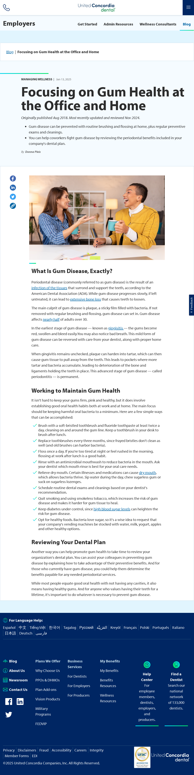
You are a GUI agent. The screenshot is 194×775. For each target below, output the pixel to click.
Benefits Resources (108, 683)
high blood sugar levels (112, 509)
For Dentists (77, 676)
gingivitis (116, 328)
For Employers (79, 685)
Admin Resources (118, 24)
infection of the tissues (49, 287)
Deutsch (25, 633)
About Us (14, 670)
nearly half (51, 319)
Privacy (9, 750)
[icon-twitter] (8, 716)
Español (9, 627)
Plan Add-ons (45, 689)
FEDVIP (41, 723)
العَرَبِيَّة (102, 627)
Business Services (75, 664)
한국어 (54, 627)
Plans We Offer (47, 661)
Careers (80, 750)
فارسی (41, 633)
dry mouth (147, 472)
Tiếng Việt (38, 627)
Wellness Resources (108, 698)
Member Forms (17, 755)
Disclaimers (27, 750)
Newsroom (15, 680)
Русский (86, 627)
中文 (22, 627)
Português (161, 627)
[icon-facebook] (8, 703)
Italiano (178, 627)
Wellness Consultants (158, 24)
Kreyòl (115, 627)
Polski (144, 627)
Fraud (43, 750)
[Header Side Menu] (188, 7)
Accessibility (61, 750)
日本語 (10, 633)
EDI (34, 755)
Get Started (87, 24)
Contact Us (15, 689)
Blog (187, 24)
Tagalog (69, 627)
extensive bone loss (85, 299)
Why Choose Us (47, 670)
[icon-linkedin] (20, 703)
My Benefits (110, 661)
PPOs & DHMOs (47, 680)
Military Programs (43, 711)
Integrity (96, 750)
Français (130, 627)
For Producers (79, 695)
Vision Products (47, 699)
